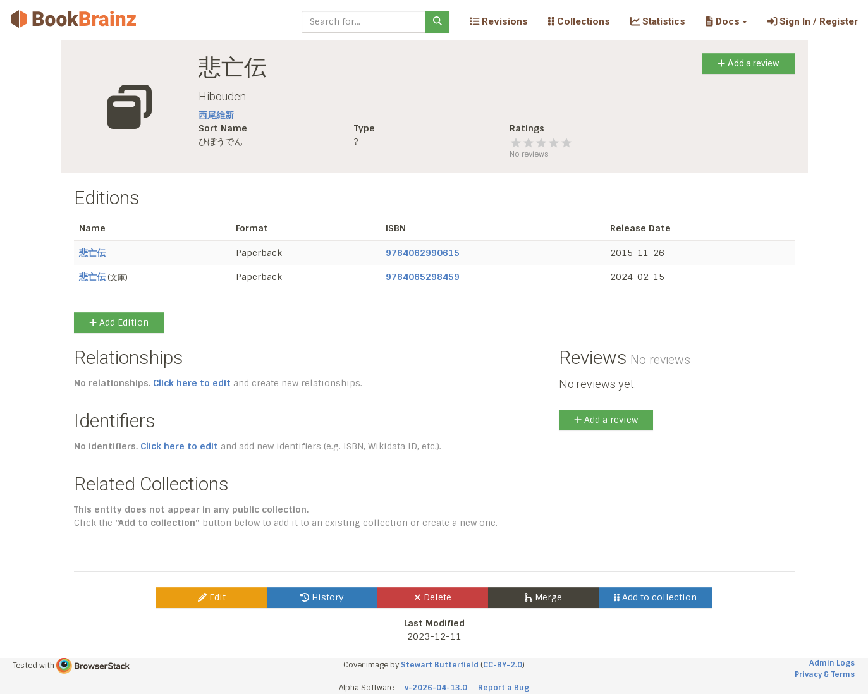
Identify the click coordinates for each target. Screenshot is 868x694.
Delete (432, 597)
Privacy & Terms (825, 674)
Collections (579, 21)
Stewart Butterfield (440, 665)
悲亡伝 (92, 253)
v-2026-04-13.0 (436, 688)
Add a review (748, 63)
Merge (543, 597)
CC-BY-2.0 (502, 665)
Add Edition (119, 322)
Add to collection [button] (655, 597)
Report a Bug (503, 688)
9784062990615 (423, 253)
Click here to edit (192, 383)
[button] (726, 21)
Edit (212, 597)
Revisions (499, 21)
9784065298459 (423, 277)
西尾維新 (216, 115)
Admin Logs (832, 663)
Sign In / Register (812, 21)
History (322, 597)
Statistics (657, 21)
